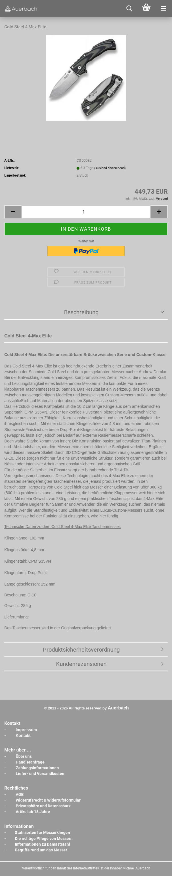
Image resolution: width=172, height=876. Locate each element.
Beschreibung (81, 312)
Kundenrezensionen (81, 664)
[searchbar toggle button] (129, 8)
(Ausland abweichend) (110, 168)
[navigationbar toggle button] (163, 8)
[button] (12, 211)
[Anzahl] (86, 211)
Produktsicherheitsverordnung (81, 649)
